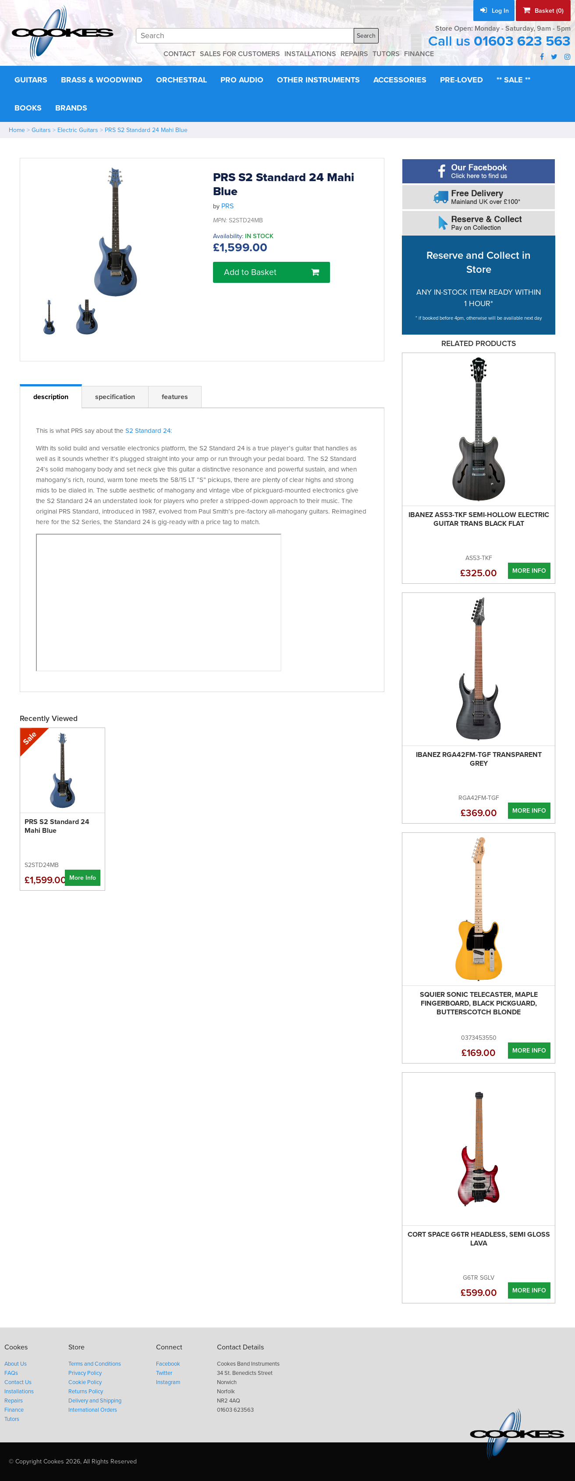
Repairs (13, 1400)
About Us (15, 1363)
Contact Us (18, 1382)
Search (366, 35)
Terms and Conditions (94, 1363)
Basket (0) (543, 10)
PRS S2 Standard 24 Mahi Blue (146, 130)
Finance (14, 1409)
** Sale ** (513, 80)
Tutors (11, 1419)
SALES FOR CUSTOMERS (240, 54)
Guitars (30, 80)
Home (17, 130)
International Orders (92, 1409)
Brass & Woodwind (101, 80)
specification (115, 397)
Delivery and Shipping (94, 1400)
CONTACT (179, 54)
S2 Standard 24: (148, 431)
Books (28, 108)
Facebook (168, 1363)
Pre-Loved (461, 80)
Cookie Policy (85, 1382)
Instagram (168, 1382)
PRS (227, 206)
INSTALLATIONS (310, 54)
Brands (71, 108)
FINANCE (419, 54)
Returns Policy (85, 1391)
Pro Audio (241, 80)
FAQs (11, 1373)
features (175, 397)
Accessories (399, 80)
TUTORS (386, 54)
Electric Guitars (77, 130)
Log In (494, 10)
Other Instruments (318, 80)
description (50, 397)
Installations (19, 1391)
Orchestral (181, 80)
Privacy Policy (85, 1373)
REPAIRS (354, 54)
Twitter (164, 1373)
